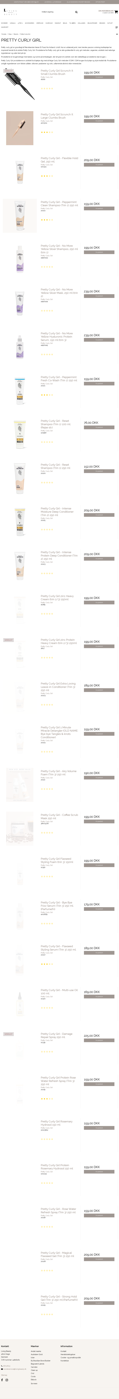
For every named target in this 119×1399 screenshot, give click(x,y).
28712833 (5, 1366)
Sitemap (4, 1375)
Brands (102, 23)
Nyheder (4, 23)
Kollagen (81, 23)
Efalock (33, 1380)
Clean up (34, 1370)
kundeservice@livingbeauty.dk (15, 1369)
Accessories (29, 23)
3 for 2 (20, 23)
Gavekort (4, 27)
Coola (33, 1376)
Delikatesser (92, 23)
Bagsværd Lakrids (37, 1364)
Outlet (110, 23)
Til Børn (72, 23)
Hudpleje (49, 23)
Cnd (32, 1373)
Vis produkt (99, 77)
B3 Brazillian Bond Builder (40, 1361)
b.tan (33, 1358)
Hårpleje (39, 23)
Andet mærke (36, 1351)
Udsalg (12, 23)
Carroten (34, 1367)
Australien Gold (37, 1354)
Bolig (65, 23)
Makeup (58, 23)
